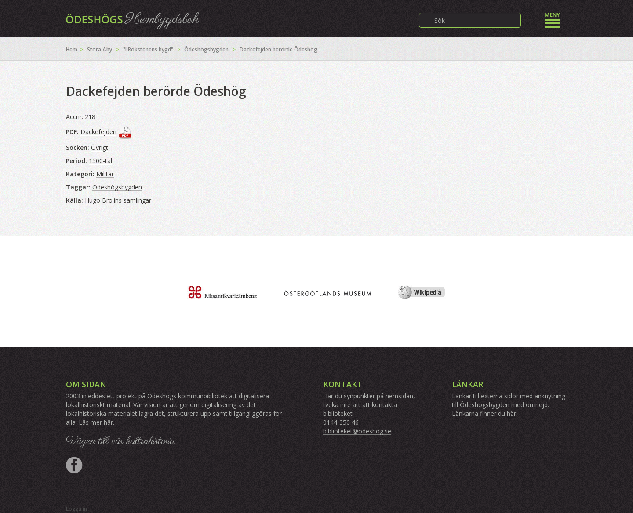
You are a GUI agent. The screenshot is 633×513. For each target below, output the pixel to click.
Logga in (76, 509)
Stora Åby (99, 49)
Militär (105, 174)
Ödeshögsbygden (206, 49)
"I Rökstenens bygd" (148, 49)
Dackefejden (98, 131)
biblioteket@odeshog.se (357, 431)
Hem (71, 49)
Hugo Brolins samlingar (118, 200)
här (108, 422)
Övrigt (99, 147)
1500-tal (100, 160)
